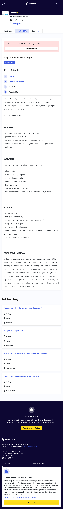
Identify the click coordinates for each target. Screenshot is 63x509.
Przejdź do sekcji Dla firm (31, 428)
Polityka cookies (38, 463)
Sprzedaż (10, 62)
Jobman (11, 76)
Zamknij (33, 497)
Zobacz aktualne (31, 48)
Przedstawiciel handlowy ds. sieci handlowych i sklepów (25, 353)
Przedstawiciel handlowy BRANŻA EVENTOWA (22, 376)
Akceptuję (31, 502)
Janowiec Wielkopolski (16, 82)
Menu (5, 4)
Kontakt (7, 463)
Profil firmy (8, 31)
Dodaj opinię (16, 24)
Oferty (21, 31)
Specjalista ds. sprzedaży (13, 331)
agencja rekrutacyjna (30, 446)
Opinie (36, 31)
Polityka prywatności (23, 497)
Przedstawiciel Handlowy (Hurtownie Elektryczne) (23, 308)
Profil (58, 4)
